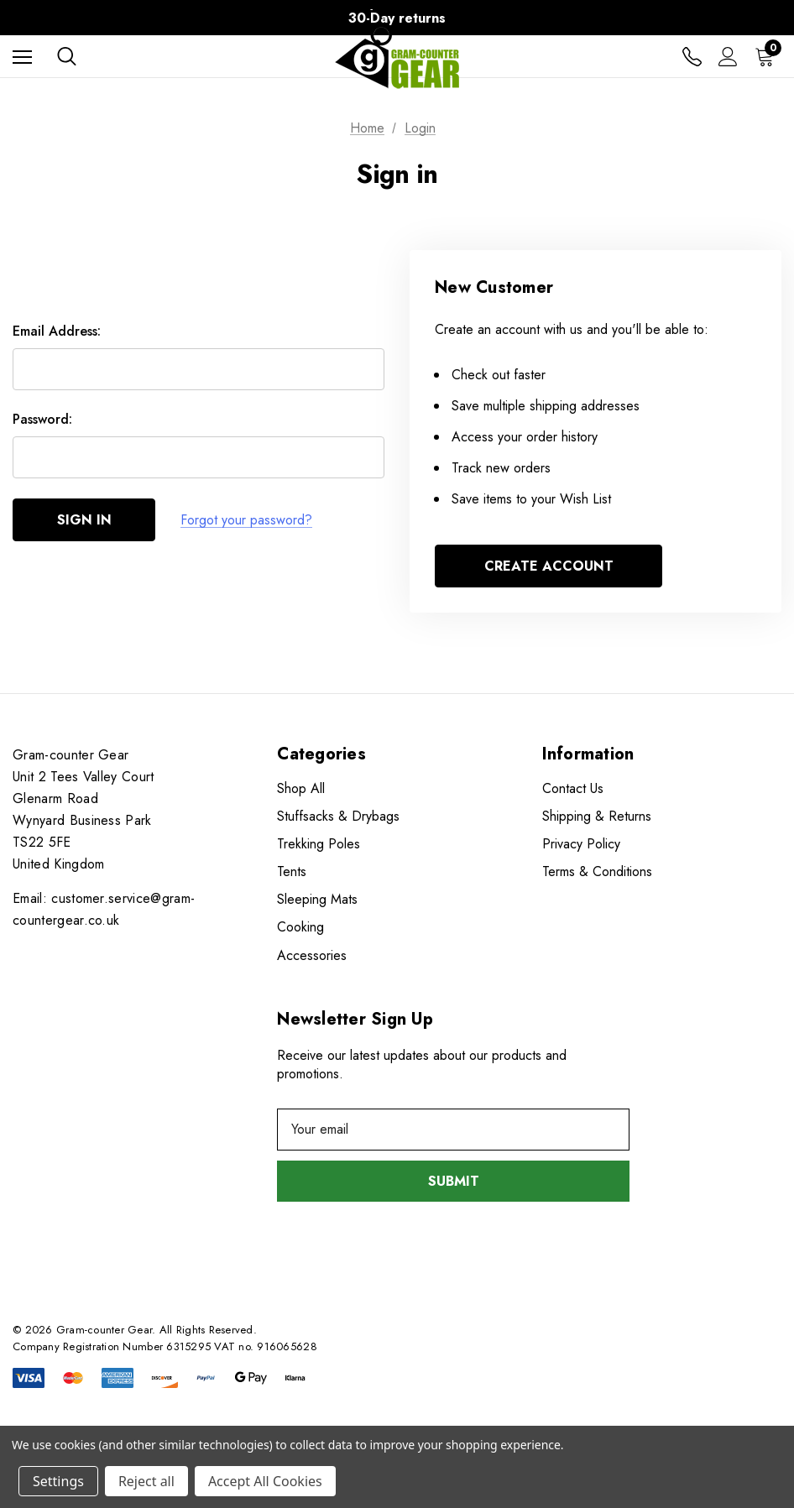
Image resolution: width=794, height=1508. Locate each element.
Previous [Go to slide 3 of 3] (82, 18)
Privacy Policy (581, 843)
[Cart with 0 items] (768, 56)
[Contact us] (692, 56)
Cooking (300, 927)
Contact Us (572, 788)
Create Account (549, 566)
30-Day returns (397, 18)
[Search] (66, 56)
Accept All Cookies (265, 1481)
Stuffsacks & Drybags (338, 816)
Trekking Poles (318, 843)
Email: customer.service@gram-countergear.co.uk (104, 909)
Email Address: (57, 331)
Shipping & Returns (596, 816)
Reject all (146, 1481)
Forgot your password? (246, 520)
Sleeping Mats (317, 899)
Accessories (312, 955)
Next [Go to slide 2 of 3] (711, 18)
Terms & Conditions (597, 871)
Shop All (301, 788)
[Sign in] (728, 56)
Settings (58, 1481)
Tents (291, 871)
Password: (42, 419)
